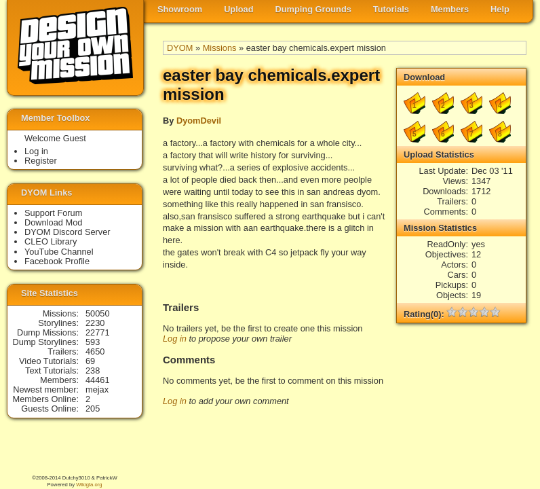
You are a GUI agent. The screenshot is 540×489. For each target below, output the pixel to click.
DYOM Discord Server (67, 232)
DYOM (180, 48)
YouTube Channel (59, 252)
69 (90, 361)
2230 (94, 323)
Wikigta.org (89, 485)
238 (92, 370)
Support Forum (53, 213)
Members (450, 9)
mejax (97, 389)
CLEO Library (50, 241)
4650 (94, 351)
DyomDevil (198, 120)
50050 (97, 313)
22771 (97, 332)
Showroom (179, 9)
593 (92, 342)
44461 (97, 380)
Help (499, 9)
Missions (220, 48)
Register (40, 161)
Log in (175, 338)
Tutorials (391, 9)
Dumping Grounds (313, 9)
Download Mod (53, 222)
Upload (238, 9)
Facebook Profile (57, 261)
